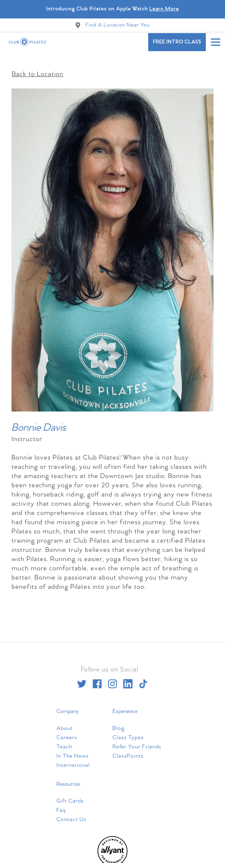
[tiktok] (143, 680)
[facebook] (97, 680)
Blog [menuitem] (118, 724)
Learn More (164, 9)
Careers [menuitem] (66, 733)
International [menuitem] (73, 761)
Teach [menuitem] (64, 743)
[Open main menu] (215, 42)
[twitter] (81, 680)
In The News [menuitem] (72, 752)
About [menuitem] (64, 724)
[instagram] (112, 680)
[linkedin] (127, 680)
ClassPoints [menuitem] (128, 752)
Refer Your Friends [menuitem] (136, 743)
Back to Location (37, 71)
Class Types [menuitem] (128, 733)
